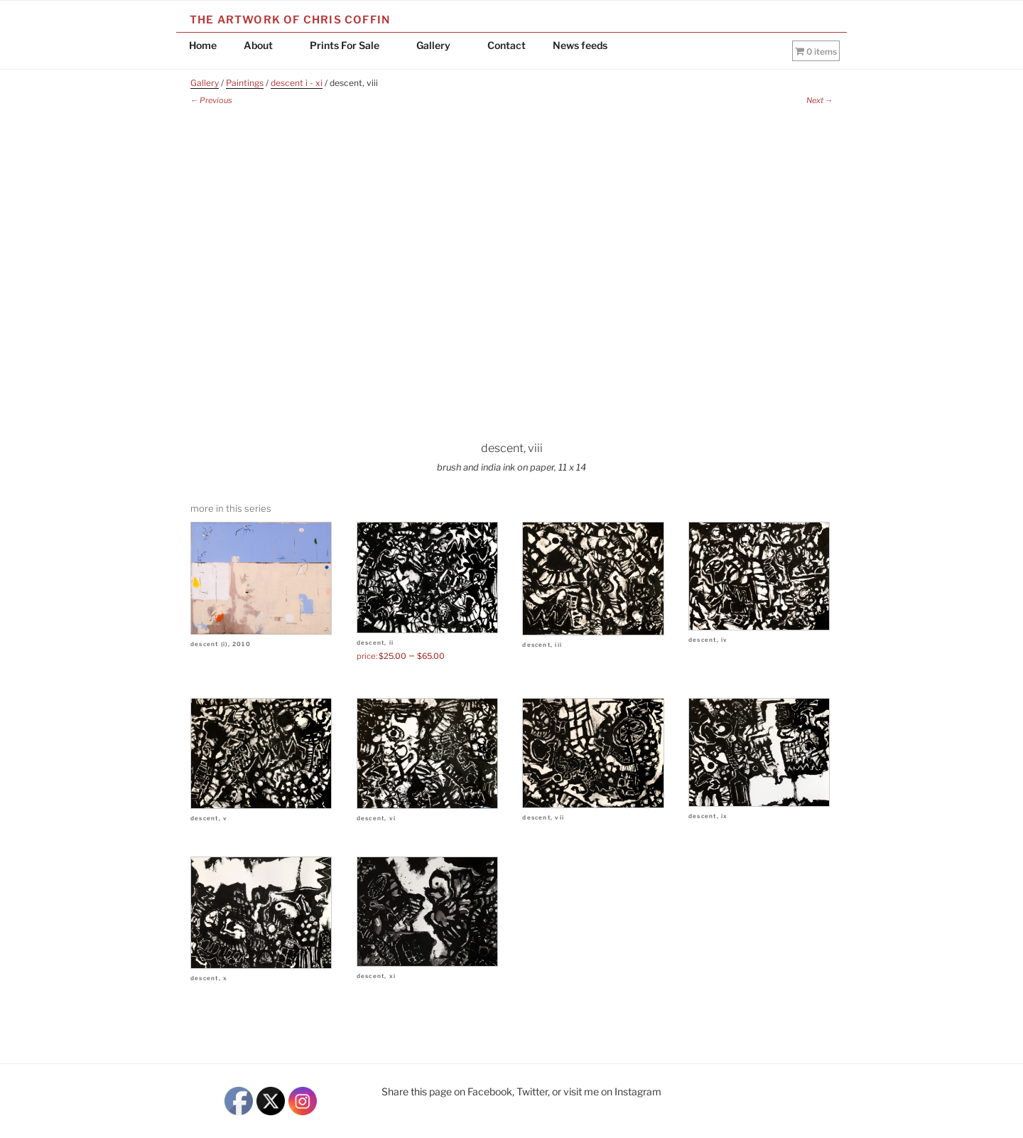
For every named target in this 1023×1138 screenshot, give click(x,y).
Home (203, 45)
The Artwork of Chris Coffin (290, 20)
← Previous (211, 100)
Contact (506, 45)
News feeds (580, 45)
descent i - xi (297, 82)
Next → (819, 100)
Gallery (440, 45)
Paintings (245, 82)
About (265, 45)
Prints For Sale (351, 45)
